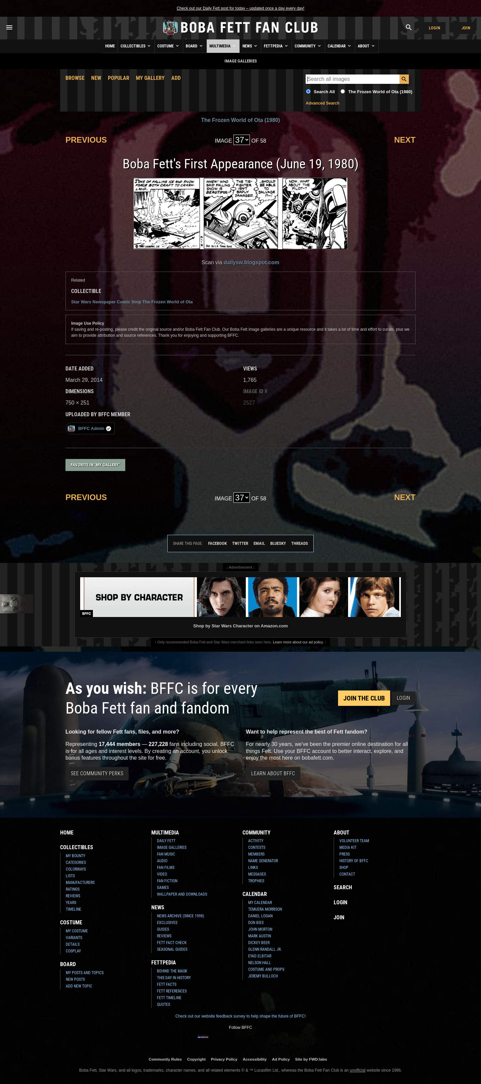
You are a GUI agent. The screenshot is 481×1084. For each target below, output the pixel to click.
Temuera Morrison (265, 909)
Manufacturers (80, 882)
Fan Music (166, 854)
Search (343, 887)
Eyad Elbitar (259, 956)
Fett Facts (166, 984)
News (250, 45)
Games (163, 887)
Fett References (172, 991)
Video (162, 874)
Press (344, 854)
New (96, 78)
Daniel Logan (260, 916)
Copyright (196, 1059)
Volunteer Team (354, 840)
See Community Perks (97, 773)
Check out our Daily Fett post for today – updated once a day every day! (240, 8)
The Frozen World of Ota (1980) (380, 91)
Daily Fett (166, 840)
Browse (75, 78)
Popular (118, 78)
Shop (343, 867)
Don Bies (256, 922)
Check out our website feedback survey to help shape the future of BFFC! (240, 1016)
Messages (257, 874)
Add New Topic (79, 986)
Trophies (256, 881)
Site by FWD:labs (311, 1059)
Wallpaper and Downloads (182, 894)
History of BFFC (353, 861)
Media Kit (347, 847)
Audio (162, 861)
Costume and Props (266, 969)
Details (72, 944)
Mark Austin (259, 936)
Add (176, 78)
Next (405, 139)
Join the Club (364, 698)
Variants (74, 937)
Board (195, 45)
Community (308, 45)
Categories (76, 862)
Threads (299, 543)
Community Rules (165, 1059)
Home (110, 46)
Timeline (73, 909)
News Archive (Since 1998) (180, 916)
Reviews (73, 896)
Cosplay (73, 951)
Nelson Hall (259, 962)
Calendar (340, 45)
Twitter (240, 543)
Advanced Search (322, 103)
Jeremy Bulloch (263, 976)
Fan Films (165, 867)
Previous (86, 139)
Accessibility (255, 1059)
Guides (163, 929)
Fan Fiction (167, 881)
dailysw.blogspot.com (252, 262)
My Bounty (75, 856)
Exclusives (167, 922)
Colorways (76, 869)
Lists (70, 876)
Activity (255, 840)
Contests (256, 847)
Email (259, 543)
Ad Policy (281, 1059)
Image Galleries (171, 847)
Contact (347, 874)
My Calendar (260, 902)
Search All (324, 91)
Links (253, 867)
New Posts (75, 979)
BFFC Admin (89, 428)
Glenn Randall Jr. (265, 949)
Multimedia (223, 45)
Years (71, 902)
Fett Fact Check (172, 942)
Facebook (217, 543)
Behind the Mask (172, 971)
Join (466, 27)
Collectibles (136, 45)
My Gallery (150, 78)
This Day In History (174, 977)
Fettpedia (276, 45)
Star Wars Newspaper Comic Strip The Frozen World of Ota (132, 301)
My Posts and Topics (85, 972)
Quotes (163, 1004)
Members (256, 854)
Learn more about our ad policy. (298, 642)
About (367, 45)
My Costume (77, 931)
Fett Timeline (169, 997)
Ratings (72, 889)
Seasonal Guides (172, 949)
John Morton (260, 929)
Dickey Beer (259, 942)
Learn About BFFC (273, 773)
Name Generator (263, 861)
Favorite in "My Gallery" (95, 464)
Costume (168, 45)
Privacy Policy (224, 1059)
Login (434, 27)
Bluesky (278, 543)
